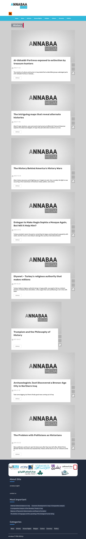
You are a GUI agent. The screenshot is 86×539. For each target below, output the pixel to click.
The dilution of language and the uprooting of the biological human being (32, 514)
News (22, 18)
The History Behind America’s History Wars (38, 168)
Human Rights (38, 18)
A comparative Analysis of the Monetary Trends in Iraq (27, 508)
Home (16, 18)
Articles (29, 18)
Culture (54, 18)
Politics (69, 18)
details (18, 78)
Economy (61, 18)
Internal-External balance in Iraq (20, 506)
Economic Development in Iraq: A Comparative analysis (48, 506)
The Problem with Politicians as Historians (38, 435)
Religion (47, 18)
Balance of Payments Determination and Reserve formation (28, 511)
